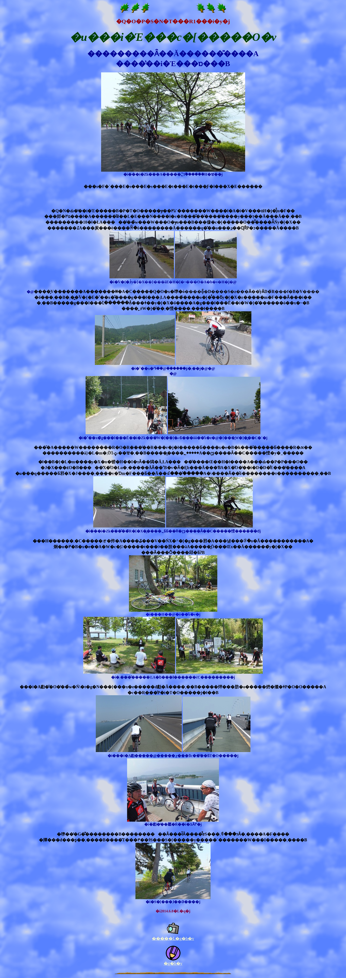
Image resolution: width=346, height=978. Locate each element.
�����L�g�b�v (173, 938)
